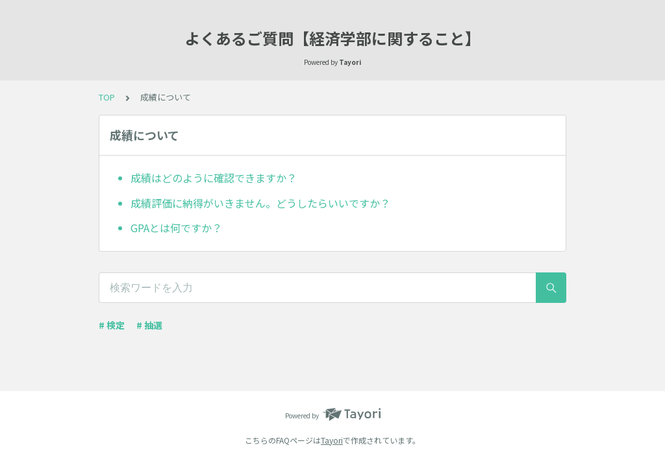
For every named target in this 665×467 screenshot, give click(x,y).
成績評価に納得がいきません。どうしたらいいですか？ (260, 203)
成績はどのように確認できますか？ (214, 178)
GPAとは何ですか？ (176, 227)
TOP (107, 97)
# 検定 (112, 324)
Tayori (332, 440)
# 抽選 (149, 324)
